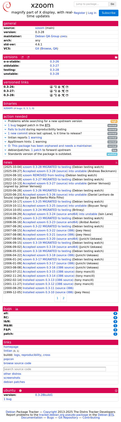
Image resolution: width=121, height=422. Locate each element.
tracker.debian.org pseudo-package (63, 414)
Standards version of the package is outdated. (60, 154)
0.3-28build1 (44, 395)
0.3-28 (54, 69)
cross (46, 355)
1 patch (36, 150)
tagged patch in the (60, 125)
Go (112, 4)
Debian (11, 412)
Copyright (50, 412)
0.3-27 (54, 65)
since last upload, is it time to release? (60, 133)
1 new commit (18, 133)
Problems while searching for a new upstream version (60, 121)
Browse (46, 48)
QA (55, 48)
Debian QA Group (47, 36)
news (8, 162)
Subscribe (108, 13)
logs (17, 355)
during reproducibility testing (60, 129)
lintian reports (60, 137)
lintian (8, 350)
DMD (63, 36)
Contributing (91, 417)
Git (37, 48)
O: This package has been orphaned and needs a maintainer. (50, 145)
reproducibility (31, 355)
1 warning (35, 137)
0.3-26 (54, 61)
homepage (11, 346)
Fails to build (16, 129)
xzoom (39, 28)
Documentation (32, 417)
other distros (12, 373)
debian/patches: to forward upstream (60, 150)
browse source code (17, 363)
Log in (92, 12)
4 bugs (18, 108)
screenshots (12, 377)
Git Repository (68, 417)
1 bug (12, 125)
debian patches (14, 382)
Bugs (50, 417)
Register (79, 12)
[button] (5, 121)
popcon (9, 359)
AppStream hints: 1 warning (60, 141)
